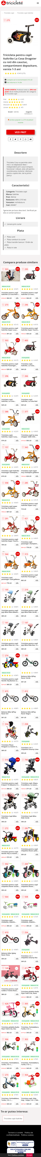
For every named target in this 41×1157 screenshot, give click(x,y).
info (17, 298)
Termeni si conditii (15, 1132)
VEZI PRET (20, 132)
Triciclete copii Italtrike (25, 13)
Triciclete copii (9, 13)
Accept (29, 1155)
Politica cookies (27, 1135)
